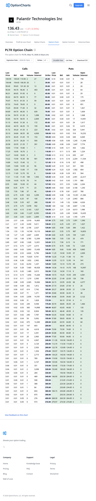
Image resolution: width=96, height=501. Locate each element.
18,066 (37, 282)
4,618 (36, 329)
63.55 (62, 322)
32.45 (68, 293)
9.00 (68, 246)
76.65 (22, 104)
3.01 (7, 217)
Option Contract (68, 42)
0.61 (7, 249)
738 (82, 278)
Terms (52, 468)
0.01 (68, 79)
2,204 (75, 159)
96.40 (22, 90)
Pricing (6, 468)
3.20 (68, 217)
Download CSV (82, 60)
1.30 (7, 235)
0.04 (53, 137)
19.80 (22, 148)
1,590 (82, 220)
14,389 (37, 322)
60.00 (68, 318)
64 (81, 90)
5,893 (29, 249)
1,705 (75, 217)
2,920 (36, 347)
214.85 (69, 380)
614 (28, 289)
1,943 (36, 177)
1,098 (36, 115)
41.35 (22, 130)
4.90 (61, 227)
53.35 (54, 315)
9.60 (61, 249)
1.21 (61, 198)
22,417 (83, 177)
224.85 (69, 384)
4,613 (75, 209)
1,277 (29, 246)
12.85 (8, 169)
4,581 (82, 275)
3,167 (36, 362)
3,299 (36, 195)
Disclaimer (54, 474)
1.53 (15, 231)
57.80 (54, 318)
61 (28, 184)
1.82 (61, 206)
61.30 (22, 115)
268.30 (54, 398)
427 (28, 202)
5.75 (68, 231)
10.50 (62, 253)
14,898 (37, 307)
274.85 (69, 402)
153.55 (62, 358)
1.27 (15, 235)
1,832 (29, 260)
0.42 (53, 180)
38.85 (62, 304)
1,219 (29, 278)
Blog (5, 474)
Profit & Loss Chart (23, 42)
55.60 (8, 119)
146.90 (54, 376)
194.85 (69, 373)
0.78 (61, 191)
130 (35, 169)
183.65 (62, 369)
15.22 (8, 159)
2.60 (22, 220)
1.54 (7, 231)
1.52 (68, 202)
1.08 (22, 238)
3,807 (75, 206)
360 (28, 307)
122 (28, 311)
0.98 (61, 195)
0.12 (61, 155)
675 (28, 322)
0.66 (53, 188)
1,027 (36, 209)
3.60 (7, 213)
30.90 (62, 293)
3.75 (53, 220)
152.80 (54, 369)
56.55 (22, 119)
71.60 (22, 108)
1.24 (68, 198)
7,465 (29, 267)
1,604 (82, 111)
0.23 (61, 169)
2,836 (29, 296)
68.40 (62, 325)
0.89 (7, 242)
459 (74, 249)
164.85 (69, 362)
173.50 (62, 365)
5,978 (29, 206)
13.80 (16, 166)
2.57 (15, 220)
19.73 (54, 275)
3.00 (15, 217)
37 (28, 191)
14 (35, 180)
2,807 (29, 235)
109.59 (8, 79)
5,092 (36, 318)
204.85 (69, 376)
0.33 (7, 264)
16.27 (8, 155)
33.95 (62, 296)
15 (28, 126)
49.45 (16, 122)
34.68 (54, 296)
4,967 (36, 340)
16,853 (83, 231)
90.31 (8, 93)
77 (35, 97)
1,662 (82, 148)
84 (35, 387)
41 (81, 315)
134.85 (69, 351)
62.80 (54, 322)
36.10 (62, 300)
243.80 (62, 391)
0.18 (53, 162)
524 (74, 130)
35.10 (8, 133)
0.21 (68, 166)
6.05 (15, 198)
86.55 (22, 97)
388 (35, 384)
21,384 (83, 195)
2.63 (7, 220)
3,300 (36, 278)
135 (82, 307)
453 (74, 148)
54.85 (68, 315)
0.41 (61, 180)
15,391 (75, 195)
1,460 (82, 304)
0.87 (15, 242)
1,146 (82, 206)
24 (74, 122)
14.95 (22, 166)
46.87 (54, 307)
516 (74, 133)
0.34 (53, 177)
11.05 (16, 177)
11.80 (68, 257)
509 (82, 166)
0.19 (61, 166)
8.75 (22, 188)
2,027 (36, 227)
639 (35, 111)
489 (35, 376)
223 (35, 130)
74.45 (16, 104)
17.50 (16, 148)
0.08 (61, 144)
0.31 (15, 264)
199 (35, 126)
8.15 (68, 242)
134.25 (54, 354)
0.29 (68, 173)
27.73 (54, 286)
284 (35, 373)
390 (74, 227)
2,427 (75, 191)
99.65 (16, 86)
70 (28, 180)
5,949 (75, 213)
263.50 (62, 398)
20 (28, 82)
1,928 (29, 242)
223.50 (62, 384)
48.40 (62, 311)
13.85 (8, 166)
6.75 (15, 195)
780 (82, 191)
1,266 (75, 184)
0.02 (53, 115)
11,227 (29, 213)
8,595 (36, 213)
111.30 (54, 340)
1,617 (82, 122)
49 (74, 264)
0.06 (53, 140)
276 (35, 398)
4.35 (68, 224)
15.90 (16, 159)
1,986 (82, 209)
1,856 (29, 275)
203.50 (62, 376)
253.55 (62, 394)
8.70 (61, 246)
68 (74, 282)
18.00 (8, 148)
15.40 (22, 162)
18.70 (22, 151)
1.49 (61, 202)
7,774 (82, 144)
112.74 (54, 344)
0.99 (53, 195)
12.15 (8, 173)
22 (28, 166)
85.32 (8, 97)
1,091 (75, 220)
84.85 (68, 333)
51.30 (22, 122)
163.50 (62, 362)
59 (35, 100)
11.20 (62, 257)
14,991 (83, 119)
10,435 (83, 213)
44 (35, 184)
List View (69, 60)
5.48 (7, 202)
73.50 (62, 329)
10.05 (16, 180)
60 (81, 322)
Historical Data (84, 42)
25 (74, 304)
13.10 (62, 264)
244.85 (69, 391)
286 (35, 202)
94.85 (68, 336)
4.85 (53, 227)
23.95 (62, 282)
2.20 (22, 224)
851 (82, 104)
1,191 (75, 180)
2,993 (75, 198)
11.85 (16, 173)
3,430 (29, 224)
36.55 (22, 133)
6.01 (53, 231)
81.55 (22, 100)
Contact (29, 474)
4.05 (15, 209)
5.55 (22, 202)
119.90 (54, 358)
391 (35, 144)
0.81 (68, 191)
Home (5, 463)
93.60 (62, 336)
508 (35, 380)
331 (35, 365)
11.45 (22, 177)
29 (81, 93)
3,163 (29, 209)
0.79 (53, 191)
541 (82, 260)
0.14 (68, 155)
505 (35, 140)
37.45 (68, 300)
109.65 (16, 79)
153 (35, 137)
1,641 (82, 235)
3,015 (36, 271)
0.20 (53, 166)
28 (81, 82)
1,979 (82, 217)
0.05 (61, 140)
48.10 (54, 311)
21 (74, 289)
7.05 (61, 238)
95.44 (8, 90)
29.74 (8, 137)
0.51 (61, 184)
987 (74, 231)
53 (28, 173)
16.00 (16, 155)
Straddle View (58, 60)
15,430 (37, 249)
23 (35, 188)
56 (28, 159)
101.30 (23, 86)
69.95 (68, 325)
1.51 (53, 202)
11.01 (8, 177)
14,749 (29, 231)
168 (74, 267)
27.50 (68, 286)
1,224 (82, 151)
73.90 (54, 329)
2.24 (68, 209)
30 (28, 133)
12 (28, 162)
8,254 (29, 264)
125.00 (54, 362)
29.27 (54, 289)
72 (74, 246)
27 (35, 79)
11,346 (83, 140)
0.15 (53, 159)
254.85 (69, 394)
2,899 (36, 217)
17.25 (8, 151)
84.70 (16, 97)
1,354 (36, 351)
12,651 (37, 242)
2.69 (68, 213)
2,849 (36, 119)
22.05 (54, 278)
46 (35, 191)
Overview (9, 42)
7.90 (61, 242)
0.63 (61, 188)
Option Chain (54, 42)
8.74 (53, 246)
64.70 (16, 111)
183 (82, 271)
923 (28, 195)
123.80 (62, 347)
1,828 (36, 300)
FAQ (28, 468)
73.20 (8, 108)
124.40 (54, 365)
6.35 (61, 235)
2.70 (53, 213)
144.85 (69, 354)
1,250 (82, 188)
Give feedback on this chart (16, 415)
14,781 (37, 296)
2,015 (36, 246)
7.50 (15, 191)
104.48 (8, 82)
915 (35, 402)
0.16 (68, 159)
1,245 (75, 140)
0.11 (68, 148)
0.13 (68, 151)
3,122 (82, 296)
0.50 (15, 253)
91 (74, 126)
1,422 (82, 227)
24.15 (54, 282)
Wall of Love (8, 479)
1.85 (68, 206)
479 (82, 238)
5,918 (29, 220)
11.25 (54, 253)
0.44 (22, 257)
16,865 (37, 220)
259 (74, 275)
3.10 (53, 217)
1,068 (82, 115)
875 (35, 394)
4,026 (82, 202)
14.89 (8, 162)
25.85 (62, 286)
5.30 (15, 202)
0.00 (61, 79)
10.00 (8, 180)
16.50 (62, 271)
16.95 (16, 151)
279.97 (54, 402)
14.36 (54, 267)
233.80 (62, 387)
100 (35, 198)
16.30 (22, 159)
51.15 (8, 122)
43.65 (62, 307)
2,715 (36, 354)
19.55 (68, 275)
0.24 (53, 169)
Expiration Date (20, 60)
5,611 (36, 224)
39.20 (16, 130)
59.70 (16, 115)
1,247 (36, 264)
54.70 (16, 119)
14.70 (68, 267)
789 (35, 358)
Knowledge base (33, 463)
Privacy (53, 463)
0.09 (53, 144)
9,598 (36, 304)
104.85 (69, 340)
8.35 (15, 188)
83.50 (62, 333)
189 (28, 177)
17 (74, 119)
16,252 (83, 133)
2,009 (82, 253)
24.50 (68, 282)
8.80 (15, 184)
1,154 (82, 289)
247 (82, 155)
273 (82, 264)
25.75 (16, 140)
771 (82, 242)
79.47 (8, 100)
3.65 (61, 220)
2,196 (29, 227)
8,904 (36, 311)
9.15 (53, 242)
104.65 (16, 82)
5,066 (75, 202)
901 (35, 159)
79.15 (16, 100)
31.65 (22, 137)
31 (28, 300)
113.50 (62, 344)
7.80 (22, 191)
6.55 (68, 235)
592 (35, 206)
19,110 (37, 231)
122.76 (54, 347)
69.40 (16, 108)
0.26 (15, 267)
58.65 (62, 318)
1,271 (36, 293)
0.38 (22, 260)
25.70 (8, 140)
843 (35, 391)
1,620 (82, 246)
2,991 (75, 177)
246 (28, 315)
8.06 (7, 188)
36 (28, 329)
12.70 (22, 173)
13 (35, 86)
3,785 (29, 238)
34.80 (16, 133)
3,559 (82, 100)
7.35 (7, 191)
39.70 (54, 304)
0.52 (53, 184)
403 (35, 90)
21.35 (22, 144)
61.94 (8, 115)
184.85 (69, 369)
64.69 (8, 111)
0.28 (53, 173)
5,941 (82, 130)
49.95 (68, 311)
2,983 (36, 336)
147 (28, 325)
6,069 (82, 137)
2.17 (15, 224)
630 (74, 137)
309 (74, 151)
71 (28, 188)
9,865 (82, 249)
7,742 (36, 289)
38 (81, 293)
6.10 (7, 198)
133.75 (62, 351)
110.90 (23, 79)
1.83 (15, 227)
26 (81, 86)
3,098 (36, 369)
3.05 (22, 217)
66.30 (22, 111)
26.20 (22, 140)
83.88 (54, 333)
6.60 (53, 235)
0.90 (22, 242)
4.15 (7, 209)
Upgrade (78, 5)
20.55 (16, 144)
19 (28, 137)
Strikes (43, 60)
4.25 (61, 224)
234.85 (69, 387)
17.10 (68, 271)
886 (82, 180)
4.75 (7, 206)
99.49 (8, 86)
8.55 (7, 184)
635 (74, 155)
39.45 (68, 304)
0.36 (15, 260)
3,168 (75, 188)
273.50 (62, 402)
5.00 (68, 227)
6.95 (7, 195)
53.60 (62, 315)
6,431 (29, 217)
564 (82, 173)
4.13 (53, 224)
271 (74, 224)
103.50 (62, 340)
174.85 (69, 365)
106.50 (23, 82)
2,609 (36, 235)
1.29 (22, 235)
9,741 (36, 257)
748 (82, 79)
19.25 (62, 275)
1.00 (68, 195)
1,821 (82, 108)
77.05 (54, 336)
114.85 (69, 344)
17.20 (54, 271)
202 (28, 286)
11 (28, 140)
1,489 (29, 271)
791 (82, 257)
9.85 (53, 249)
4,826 (29, 253)
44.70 (16, 126)
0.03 (61, 137)
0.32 (22, 264)
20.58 (8, 144)
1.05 (15, 238)
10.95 (68, 253)
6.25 (22, 198)
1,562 (75, 169)
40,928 (37, 267)
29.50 (68, 289)
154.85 (69, 358)
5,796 (36, 253)
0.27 (7, 267)
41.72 (8, 130)
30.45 (16, 137)
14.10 (62, 267)
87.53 (8, 104)
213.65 (62, 380)
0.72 (15, 246)
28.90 (62, 289)
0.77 (7, 246)
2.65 (61, 213)
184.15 (54, 391)
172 (35, 122)
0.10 (53, 79)
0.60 (15, 249)
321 (74, 166)
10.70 (22, 180)
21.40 (62, 278)
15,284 (37, 275)
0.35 (68, 177)
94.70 (16, 90)
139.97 (54, 351)
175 (82, 97)
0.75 (22, 246)
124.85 (69, 347)
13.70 (68, 264)
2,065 (29, 282)
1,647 (75, 144)
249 (28, 304)
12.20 (54, 257)
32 (35, 108)
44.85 (68, 307)
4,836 (36, 133)
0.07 (7, 286)
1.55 (22, 231)
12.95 (54, 260)
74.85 (68, 329)
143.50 (62, 354)
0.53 (68, 184)
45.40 (8, 126)
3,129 (36, 344)
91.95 (22, 93)
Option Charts (39, 42)
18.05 (22, 155)
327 (74, 162)
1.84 (53, 206)
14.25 (16, 162)
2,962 (36, 260)
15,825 (29, 257)
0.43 (68, 180)
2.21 (53, 209)
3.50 (15, 213)
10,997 (83, 267)
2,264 (82, 184)
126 (74, 278)
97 (28, 198)
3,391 (36, 333)
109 (74, 235)
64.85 (68, 322)
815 (74, 173)
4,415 (82, 126)
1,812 (36, 286)
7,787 (36, 315)
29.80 (54, 293)
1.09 (7, 238)
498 (82, 162)
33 (74, 238)
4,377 (82, 282)
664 (82, 169)
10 (28, 340)
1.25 (53, 198)
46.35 (22, 126)
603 (35, 325)
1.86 (7, 227)
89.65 (16, 93)
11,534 (83, 159)
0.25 (68, 169)
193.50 (62, 373)
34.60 (68, 296)
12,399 (37, 238)
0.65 (68, 188)
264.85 (69, 398)
